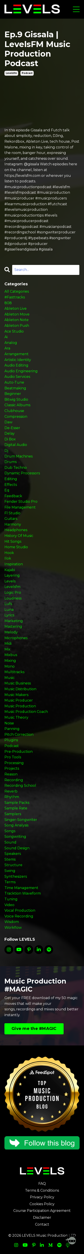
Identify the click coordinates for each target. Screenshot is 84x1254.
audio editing (16, 365)
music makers (16, 695)
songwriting (15, 836)
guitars (10, 519)
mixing (10, 661)
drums (10, 462)
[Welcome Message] (70, 1240)
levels (10, 581)
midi (8, 643)
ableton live (15, 308)
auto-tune (14, 382)
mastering (13, 626)
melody (11, 632)
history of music (18, 536)
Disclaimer (42, 1217)
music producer (18, 700)
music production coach (26, 712)
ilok (7, 558)
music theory (16, 717)
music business (17, 683)
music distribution (20, 689)
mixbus (10, 655)
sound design (16, 848)
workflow (13, 927)
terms (10, 882)
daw (8, 422)
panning (12, 729)
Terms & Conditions (42, 1190)
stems (10, 859)
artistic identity (17, 360)
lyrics (9, 615)
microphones (15, 638)
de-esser (12, 428)
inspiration (13, 564)
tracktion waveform (22, 893)
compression (15, 416)
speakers (12, 854)
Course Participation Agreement (42, 1211)
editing (10, 479)
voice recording (18, 916)
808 (8, 303)
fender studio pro (20, 501)
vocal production (19, 910)
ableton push (16, 325)
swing (9, 871)
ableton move (16, 314)
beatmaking (15, 388)
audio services (17, 377)
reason (11, 774)
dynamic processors (22, 473)
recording (13, 780)
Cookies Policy (42, 1204)
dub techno (15, 467)
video (9, 905)
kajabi (9, 570)
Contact (42, 1224)
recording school (20, 785)
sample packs (16, 803)
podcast (27, 73)
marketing (13, 621)
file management (20, 507)
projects (11, 768)
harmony (12, 524)
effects (10, 485)
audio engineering (21, 371)
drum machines (18, 456)
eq (6, 490)
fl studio (12, 513)
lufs (8, 604)
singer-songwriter (20, 820)
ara (7, 348)
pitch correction (18, 734)
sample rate (15, 808)
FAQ (42, 1183)
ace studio (14, 331)
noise (9, 723)
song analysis (16, 825)
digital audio (15, 445)
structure (13, 865)
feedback (13, 496)
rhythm (11, 797)
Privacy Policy (42, 1197)
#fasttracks (14, 297)
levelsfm (11, 73)
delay (9, 433)
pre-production (18, 751)
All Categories (16, 291)
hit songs (12, 541)
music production (20, 706)
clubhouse (14, 411)
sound (10, 842)
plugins (11, 740)
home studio (16, 547)
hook (9, 553)
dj (6, 450)
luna (9, 609)
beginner (12, 394)
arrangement (16, 354)
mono (9, 666)
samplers (12, 814)
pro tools (12, 757)
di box (10, 439)
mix (7, 649)
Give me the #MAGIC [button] (34, 1028)
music (9, 678)
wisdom (11, 922)
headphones (15, 530)
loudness (12, 598)
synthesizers (15, 876)
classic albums (17, 405)
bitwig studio (16, 399)
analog (10, 343)
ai (6, 337)
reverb (11, 791)
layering (12, 575)
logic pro (12, 592)
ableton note (16, 320)
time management (21, 888)
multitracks (14, 672)
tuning (11, 899)
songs (9, 831)
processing (14, 763)
